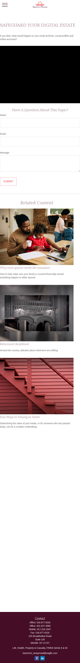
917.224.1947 (44, 629)
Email (3, 134)
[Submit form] (8, 181)
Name (3, 115)
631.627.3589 (44, 626)
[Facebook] (37, 658)
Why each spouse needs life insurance (25, 268)
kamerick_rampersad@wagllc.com (40, 653)
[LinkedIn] (42, 658)
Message (4, 152)
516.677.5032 (44, 622)
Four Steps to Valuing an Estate (20, 417)
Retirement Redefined (14, 344)
